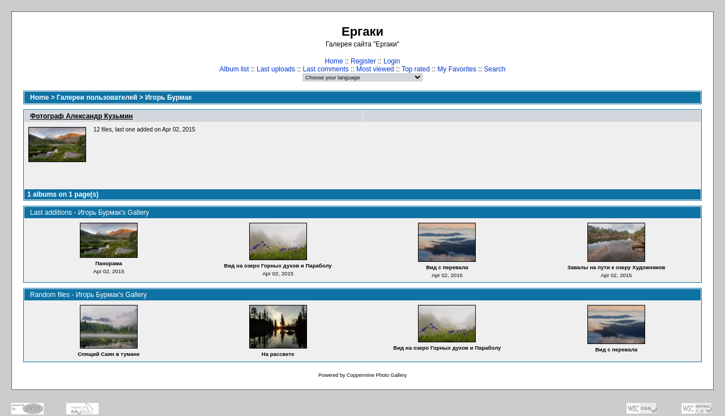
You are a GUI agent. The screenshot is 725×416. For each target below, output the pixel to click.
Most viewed (375, 69)
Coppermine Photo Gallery (377, 375)
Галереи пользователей (97, 97)
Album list (234, 69)
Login (391, 61)
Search (494, 69)
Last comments (325, 69)
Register (363, 61)
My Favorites (456, 69)
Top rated (416, 69)
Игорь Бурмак (168, 97)
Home (334, 61)
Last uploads (276, 69)
